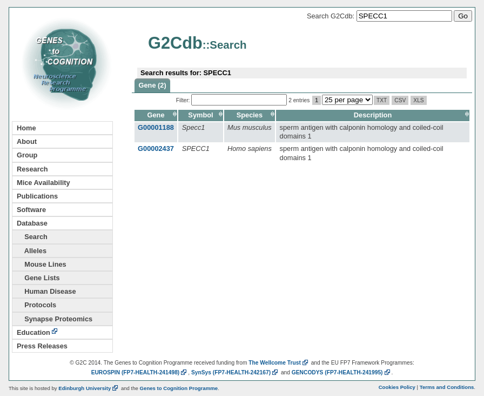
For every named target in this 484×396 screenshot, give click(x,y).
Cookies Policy (397, 387)
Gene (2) (152, 85)
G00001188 (156, 127)
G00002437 (156, 148)
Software (31, 210)
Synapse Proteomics (54, 319)
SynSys (235, 372)
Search (32, 237)
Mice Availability (43, 183)
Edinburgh (88, 388)
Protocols (36, 305)
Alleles (31, 251)
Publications (37, 196)
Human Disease (46, 291)
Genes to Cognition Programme (179, 388)
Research (32, 169)
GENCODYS (342, 372)
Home (26, 128)
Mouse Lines (41, 264)
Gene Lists (38, 278)
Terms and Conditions (447, 387)
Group (27, 155)
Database (32, 223)
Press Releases (42, 346)
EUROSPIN (140, 372)
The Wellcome (279, 363)
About (27, 141)
